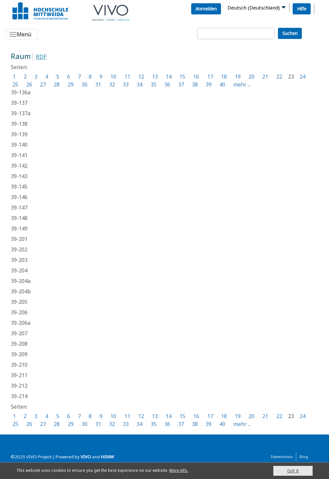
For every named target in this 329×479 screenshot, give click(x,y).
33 (126, 84)
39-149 (19, 228)
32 (112, 84)
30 (84, 84)
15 (182, 76)
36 (167, 84)
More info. (199, 471)
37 (181, 84)
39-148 (19, 218)
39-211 (19, 375)
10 (113, 76)
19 (238, 76)
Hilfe (301, 9)
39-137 (19, 102)
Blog (304, 456)
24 (302, 76)
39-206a (20, 322)
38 (195, 84)
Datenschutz (282, 456)
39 (208, 84)
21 (265, 76)
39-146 (19, 197)
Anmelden (206, 9)
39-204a (20, 281)
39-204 (19, 270)
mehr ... (242, 84)
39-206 (19, 312)
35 (153, 84)
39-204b (21, 291)
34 (139, 84)
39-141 (19, 155)
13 (155, 76)
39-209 (19, 354)
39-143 (19, 176)
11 (127, 76)
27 (43, 84)
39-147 (19, 207)
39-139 (19, 134)
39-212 (19, 385)
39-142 (19, 165)
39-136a (20, 92)
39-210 (19, 364)
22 (279, 76)
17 (210, 76)
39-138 (19, 123)
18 (224, 76)
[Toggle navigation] (22, 34)
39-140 (19, 144)
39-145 (19, 186)
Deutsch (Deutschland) (254, 7)
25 (15, 84)
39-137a (20, 113)
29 (71, 84)
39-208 (19, 343)
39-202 (19, 249)
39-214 (19, 396)
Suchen (290, 33)
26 (29, 84)
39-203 (19, 260)
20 (251, 76)
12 (141, 76)
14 (169, 76)
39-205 (19, 301)
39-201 (19, 239)
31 (98, 84)
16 (196, 76)
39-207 (19, 333)
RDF (41, 57)
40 (222, 84)
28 (57, 84)
